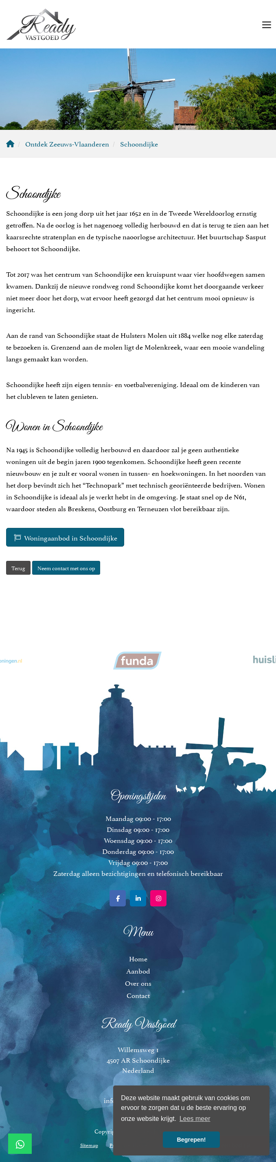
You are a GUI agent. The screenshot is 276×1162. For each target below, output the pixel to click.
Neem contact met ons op (66, 568)
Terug (18, 568)
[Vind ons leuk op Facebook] (118, 898)
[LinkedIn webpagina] (138, 898)
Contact (138, 994)
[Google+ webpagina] (158, 898)
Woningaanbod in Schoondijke (65, 537)
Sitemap (89, 1145)
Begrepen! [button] (191, 1139)
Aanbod (138, 970)
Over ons (138, 982)
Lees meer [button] (195, 1118)
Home (138, 958)
